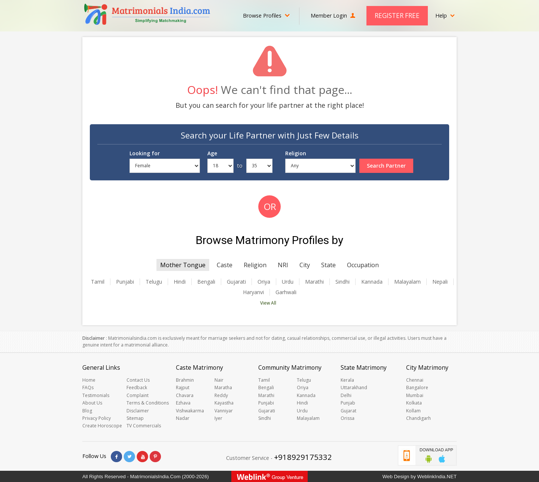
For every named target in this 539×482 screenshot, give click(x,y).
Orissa (347, 418)
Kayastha (224, 403)
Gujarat (348, 411)
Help (445, 15)
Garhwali (285, 292)
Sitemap (135, 418)
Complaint (138, 395)
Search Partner (386, 165)
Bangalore (417, 387)
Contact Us (138, 380)
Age (212, 153)
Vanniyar (223, 411)
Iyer (218, 418)
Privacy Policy (96, 418)
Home (88, 380)
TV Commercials (144, 425)
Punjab (348, 403)
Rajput (182, 387)
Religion (295, 153)
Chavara (185, 395)
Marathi (314, 281)
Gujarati (236, 281)
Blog (87, 411)
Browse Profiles (266, 15)
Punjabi (125, 281)
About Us (92, 403)
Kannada (372, 281)
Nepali (440, 281)
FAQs (88, 387)
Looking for (145, 153)
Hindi (180, 281)
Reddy (221, 395)
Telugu (154, 281)
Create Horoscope (102, 425)
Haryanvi (253, 292)
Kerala (347, 380)
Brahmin (185, 380)
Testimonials (95, 395)
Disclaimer (138, 411)
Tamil (97, 281)
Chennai (414, 380)
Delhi (346, 395)
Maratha (223, 387)
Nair (218, 380)
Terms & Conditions (148, 403)
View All (268, 303)
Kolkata (414, 403)
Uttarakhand (354, 387)
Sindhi (342, 281)
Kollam (413, 411)
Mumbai (414, 395)
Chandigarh (418, 418)
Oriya (264, 281)
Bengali (206, 281)
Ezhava (183, 403)
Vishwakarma (190, 411)
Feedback (137, 387)
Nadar (182, 418)
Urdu (287, 281)
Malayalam (407, 281)
